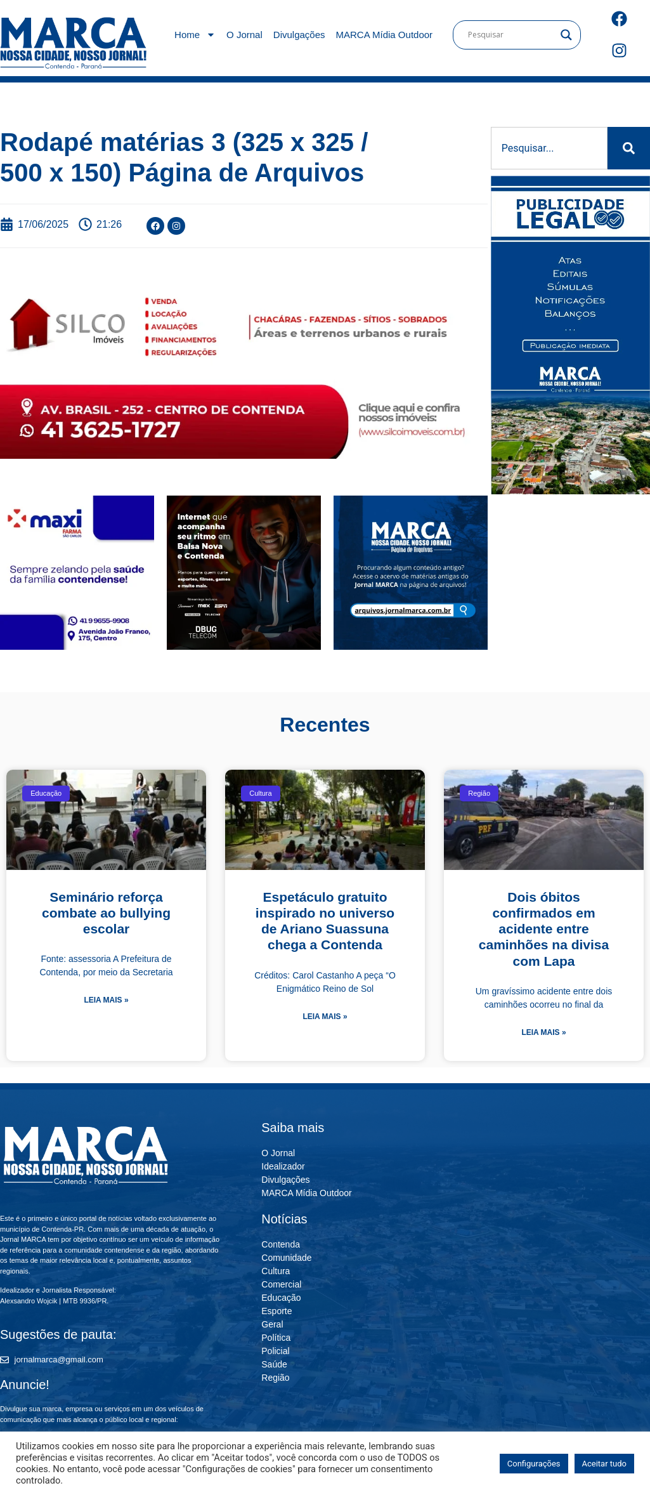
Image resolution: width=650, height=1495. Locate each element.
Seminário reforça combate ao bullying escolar (106, 913)
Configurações (534, 1463)
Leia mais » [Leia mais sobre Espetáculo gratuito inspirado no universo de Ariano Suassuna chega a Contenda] (324, 1016)
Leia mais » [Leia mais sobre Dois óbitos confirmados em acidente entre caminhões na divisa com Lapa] (543, 1032)
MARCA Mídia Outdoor (384, 34)
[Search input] (511, 35)
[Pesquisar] (629, 148)
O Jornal (244, 34)
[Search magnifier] (566, 35)
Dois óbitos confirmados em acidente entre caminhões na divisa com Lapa (544, 929)
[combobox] (549, 148)
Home (195, 35)
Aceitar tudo (604, 1463)
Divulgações (299, 34)
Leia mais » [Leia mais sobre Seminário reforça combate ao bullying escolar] (106, 1000)
